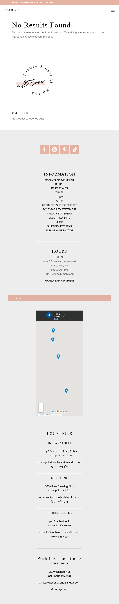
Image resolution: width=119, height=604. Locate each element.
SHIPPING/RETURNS (59, 226)
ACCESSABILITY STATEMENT (59, 209)
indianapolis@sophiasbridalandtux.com (59, 462)
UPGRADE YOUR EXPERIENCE (59, 205)
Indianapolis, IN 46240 (59, 490)
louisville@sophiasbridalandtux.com (59, 532)
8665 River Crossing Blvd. (59, 486)
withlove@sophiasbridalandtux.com (59, 582)
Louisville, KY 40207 (59, 525)
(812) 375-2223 (59, 589)
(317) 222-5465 (59, 466)
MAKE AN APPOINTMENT (59, 179)
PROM (59, 196)
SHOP (59, 201)
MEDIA (59, 222)
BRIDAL (59, 184)
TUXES (59, 192)
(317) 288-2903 (59, 501)
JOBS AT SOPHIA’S (59, 217)
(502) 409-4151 (59, 536)
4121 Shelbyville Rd (59, 521)
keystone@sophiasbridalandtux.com (59, 497)
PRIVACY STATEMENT (59, 213)
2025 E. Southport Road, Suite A (59, 451)
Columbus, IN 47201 (59, 576)
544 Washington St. (59, 571)
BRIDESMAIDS (59, 188)
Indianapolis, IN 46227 (59, 455)
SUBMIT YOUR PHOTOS (59, 230)
